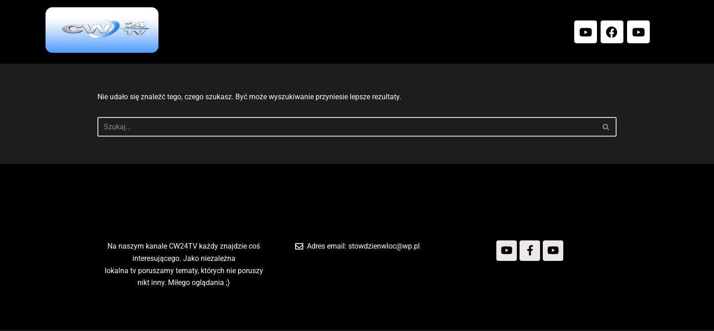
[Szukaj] (346, 127)
